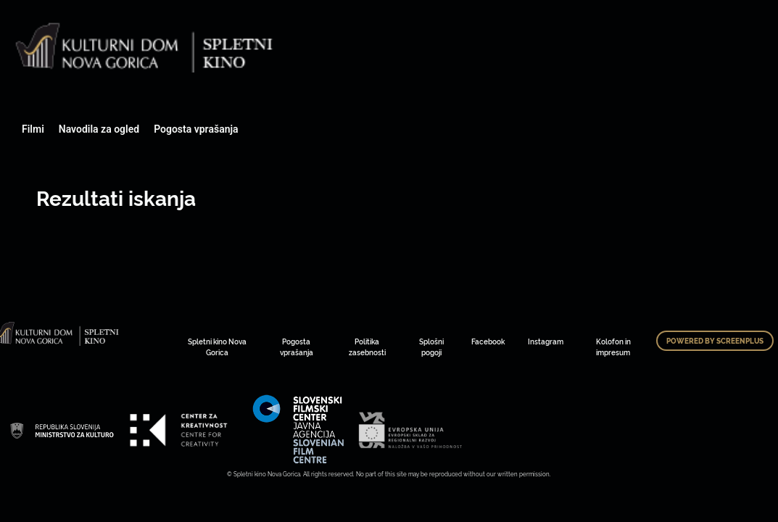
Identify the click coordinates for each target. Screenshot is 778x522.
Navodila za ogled (99, 129)
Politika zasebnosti (367, 346)
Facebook (488, 341)
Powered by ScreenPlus (714, 341)
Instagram (545, 341)
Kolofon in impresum (613, 346)
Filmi (33, 129)
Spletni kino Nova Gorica (217, 346)
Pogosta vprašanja (196, 129)
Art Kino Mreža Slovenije (61, 430)
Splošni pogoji (431, 346)
